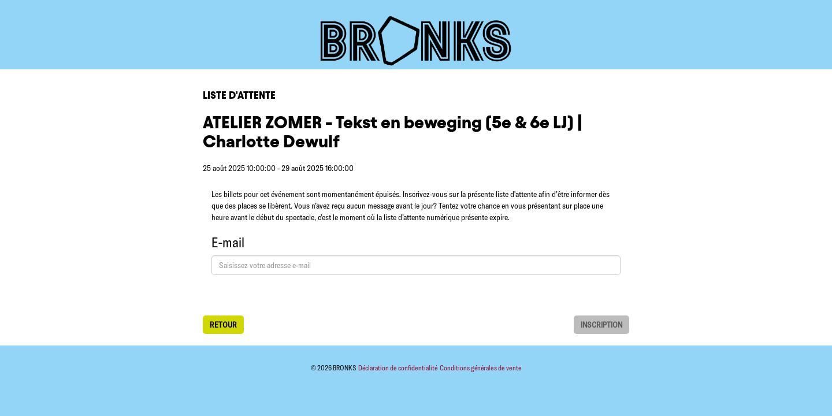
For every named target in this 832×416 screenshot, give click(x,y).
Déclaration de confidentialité (398, 367)
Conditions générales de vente (481, 367)
